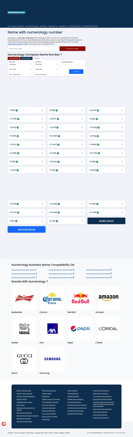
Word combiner (72, 391)
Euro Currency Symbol (49, 414)
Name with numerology (24, 413)
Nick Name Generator (74, 402)
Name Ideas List (52, 26)
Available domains (73, 396)
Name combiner (22, 399)
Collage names (46, 393)
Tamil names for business (50, 402)
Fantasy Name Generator (101, 418)
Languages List (63, 26)
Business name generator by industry (26, 409)
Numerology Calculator (74, 26)
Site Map (56, 433)
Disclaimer (10, 433)
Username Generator (49, 408)
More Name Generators (32, 26)
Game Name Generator (100, 412)
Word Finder (43, 26)
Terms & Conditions (19, 433)
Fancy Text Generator (49, 405)
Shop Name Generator (49, 391)
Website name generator (75, 399)
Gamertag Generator (48, 411)
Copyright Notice (39, 433)
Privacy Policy (30, 433)
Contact (50, 433)
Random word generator (24, 421)
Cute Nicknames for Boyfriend (77, 408)
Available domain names (24, 402)
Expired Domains (73, 393)
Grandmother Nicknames (76, 411)
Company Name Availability (90, 26)
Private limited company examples (28, 416)
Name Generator (120, 433)
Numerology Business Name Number (24, 270)
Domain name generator (24, 393)
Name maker (21, 405)
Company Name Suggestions (26, 396)
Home (9, 26)
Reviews (67, 433)
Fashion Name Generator (101, 391)
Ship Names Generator (24, 419)
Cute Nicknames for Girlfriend (77, 405)
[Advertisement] (76, 12)
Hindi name (45, 396)
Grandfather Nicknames (75, 414)
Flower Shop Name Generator (102, 409)
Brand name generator (24, 391)
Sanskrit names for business (51, 399)
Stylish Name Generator (100, 393)
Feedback (62, 433)
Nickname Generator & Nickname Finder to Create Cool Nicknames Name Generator (103, 404)
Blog (46, 433)
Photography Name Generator (102, 399)
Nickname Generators (18, 26)
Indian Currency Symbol (49, 417)
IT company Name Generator (102, 396)
